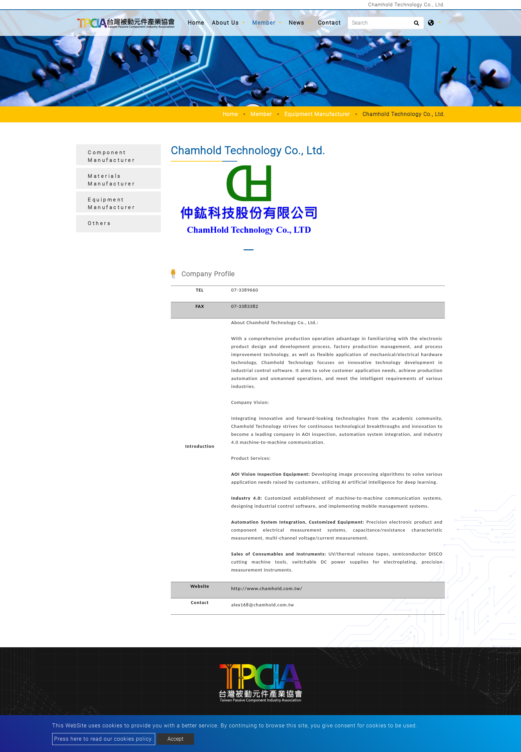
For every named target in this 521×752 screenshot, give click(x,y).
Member (261, 114)
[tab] (118, 154)
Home (198, 22)
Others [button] (99, 223)
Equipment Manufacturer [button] (111, 203)
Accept (175, 739)
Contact (329, 23)
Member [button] (264, 23)
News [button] (297, 23)
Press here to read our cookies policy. (103, 739)
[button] (176, 209)
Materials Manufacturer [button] (111, 180)
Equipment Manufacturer (317, 114)
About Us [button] (226, 23)
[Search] (386, 23)
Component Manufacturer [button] (111, 156)
